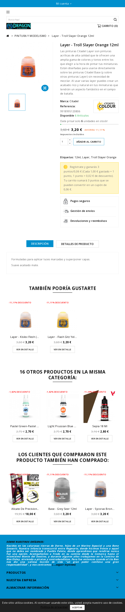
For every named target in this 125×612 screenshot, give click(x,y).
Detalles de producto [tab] (77, 244)
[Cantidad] (64, 141)
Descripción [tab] (40, 243)
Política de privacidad (54, 607)
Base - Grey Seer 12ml (62, 509)
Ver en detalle (25, 349)
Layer (86, 157)
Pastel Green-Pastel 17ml (26, 426)
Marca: (64, 101)
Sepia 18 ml (99, 426)
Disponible (67, 115)
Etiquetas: (67, 157)
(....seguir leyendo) (64, 564)
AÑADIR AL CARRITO (88, 141)
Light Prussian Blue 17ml (64, 426)
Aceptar (77, 607)
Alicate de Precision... (25, 509)
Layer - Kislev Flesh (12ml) (27, 337)
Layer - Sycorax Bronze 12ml (103, 509)
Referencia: (68, 106)
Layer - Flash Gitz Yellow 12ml (67, 337)
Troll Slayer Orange (104, 157)
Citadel (74, 101)
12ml (78, 157)
